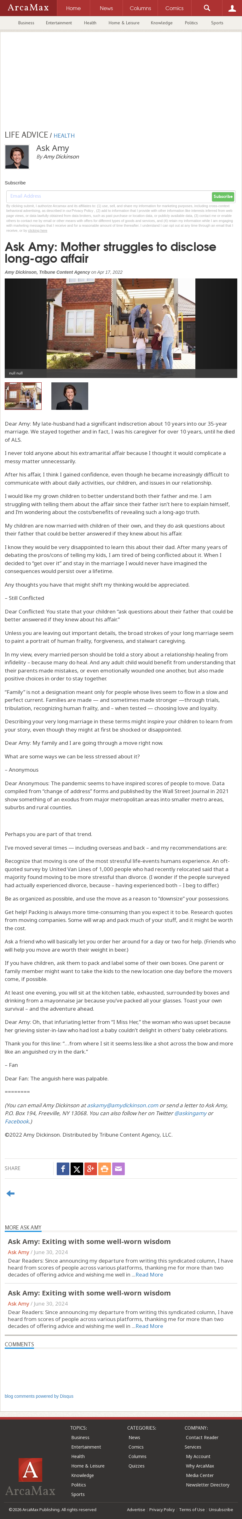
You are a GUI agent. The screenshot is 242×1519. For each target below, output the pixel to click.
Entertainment (59, 23)
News (134, 1437)
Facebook (17, 1121)
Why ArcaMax (200, 1466)
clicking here (37, 230)
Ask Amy (18, 1252)
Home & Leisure (124, 23)
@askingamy (190, 1113)
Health (90, 23)
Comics (136, 1447)
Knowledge (162, 23)
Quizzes (137, 1466)
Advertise (136, 1509)
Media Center (200, 1475)
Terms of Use (192, 1509)
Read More (149, 1274)
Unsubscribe (221, 1509)
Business (26, 23)
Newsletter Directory (207, 1485)
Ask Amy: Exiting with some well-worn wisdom (89, 1241)
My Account (198, 1456)
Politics (191, 23)
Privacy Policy (162, 1509)
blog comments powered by (39, 1396)
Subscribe (223, 196)
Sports (217, 23)
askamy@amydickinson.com (122, 1105)
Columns (138, 1456)
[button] (22, 323)
